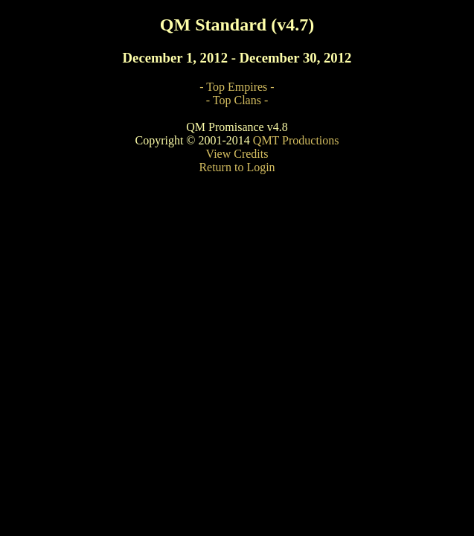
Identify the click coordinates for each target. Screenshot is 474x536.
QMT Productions (296, 140)
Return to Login (237, 167)
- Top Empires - (236, 86)
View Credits (237, 153)
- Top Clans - (237, 100)
